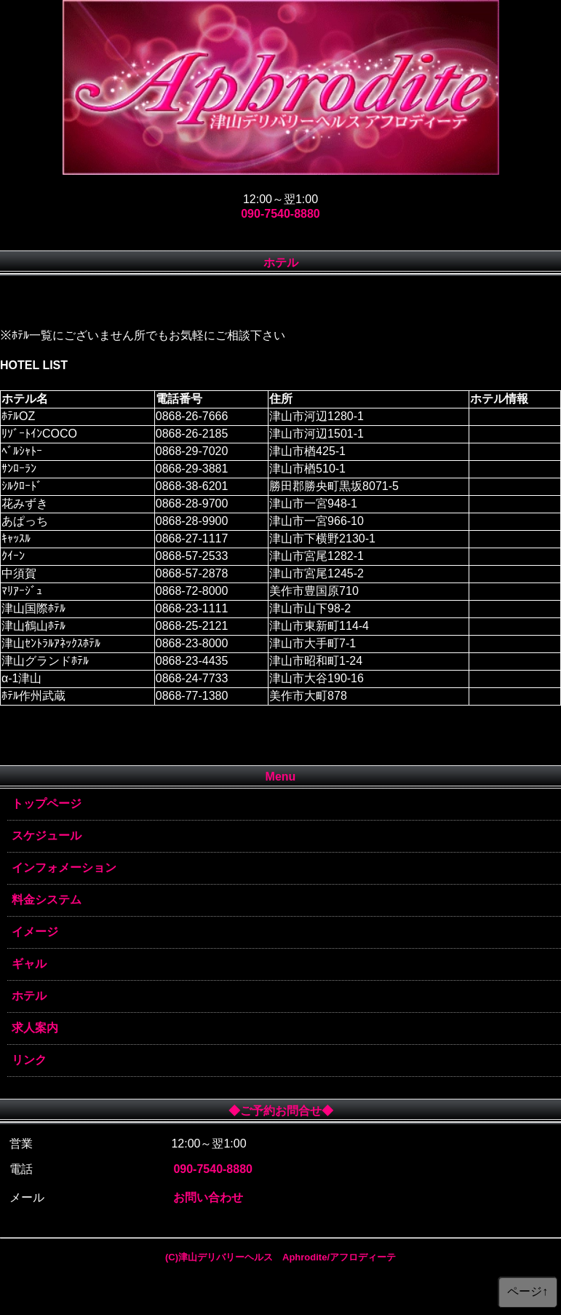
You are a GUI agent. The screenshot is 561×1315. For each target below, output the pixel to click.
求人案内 (35, 1028)
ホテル (29, 996)
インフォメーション (64, 867)
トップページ (46, 803)
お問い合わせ (208, 1197)
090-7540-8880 (280, 214)
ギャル (29, 963)
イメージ (35, 931)
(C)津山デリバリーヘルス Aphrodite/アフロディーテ (280, 1257)
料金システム (46, 899)
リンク (29, 1060)
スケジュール (46, 835)
